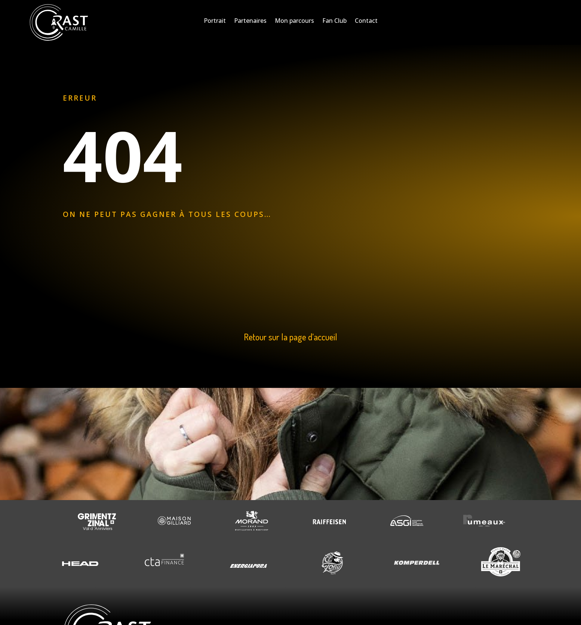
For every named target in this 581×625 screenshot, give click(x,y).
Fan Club (334, 21)
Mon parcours (294, 21)
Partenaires (250, 21)
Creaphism (266, 612)
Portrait (215, 21)
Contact (366, 21)
